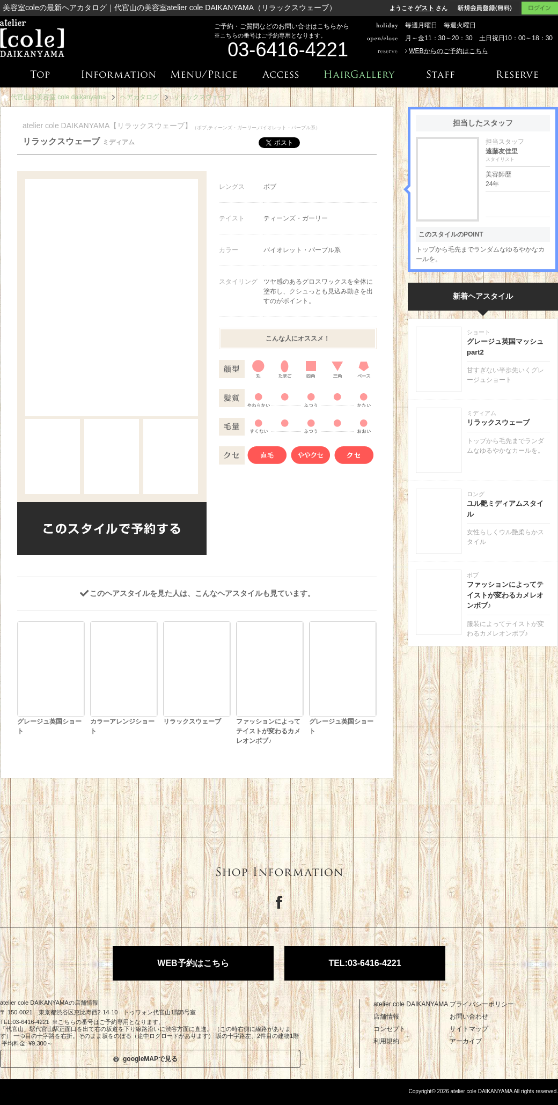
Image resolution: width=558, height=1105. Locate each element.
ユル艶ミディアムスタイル (505, 508)
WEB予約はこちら (193, 963)
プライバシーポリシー (482, 1004)
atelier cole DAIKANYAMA (410, 1004)
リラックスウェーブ (498, 422)
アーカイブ (466, 1041)
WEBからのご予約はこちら (448, 51)
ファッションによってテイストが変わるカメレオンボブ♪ (505, 594)
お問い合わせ (469, 1016)
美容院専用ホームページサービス (53, 1093)
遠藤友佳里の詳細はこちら (518, 204)
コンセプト (389, 1029)
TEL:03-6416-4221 (364, 963)
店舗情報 (386, 1016)
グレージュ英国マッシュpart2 (505, 346)
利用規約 (386, 1041)
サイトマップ (469, 1029)
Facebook (279, 902)
